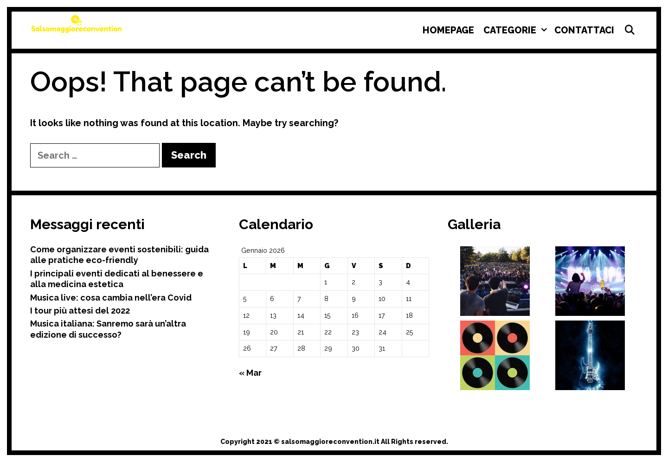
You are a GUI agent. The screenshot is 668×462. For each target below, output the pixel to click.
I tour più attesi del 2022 (80, 310)
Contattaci (584, 30)
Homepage (448, 30)
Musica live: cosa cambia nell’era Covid (111, 297)
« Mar (250, 373)
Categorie (516, 30)
